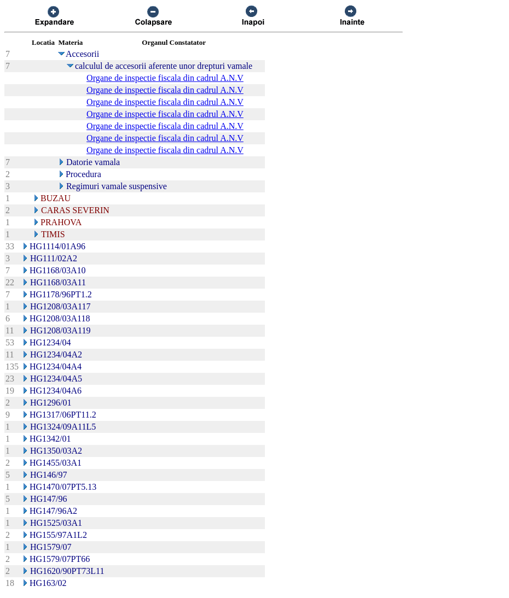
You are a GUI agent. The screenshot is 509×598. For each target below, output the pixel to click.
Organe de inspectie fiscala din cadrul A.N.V (165, 78)
